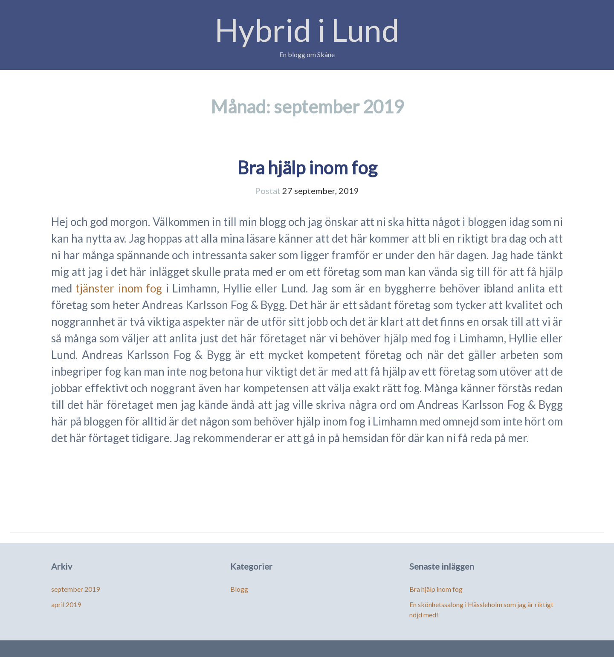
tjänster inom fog (120, 288)
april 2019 (66, 604)
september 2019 (75, 589)
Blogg (239, 589)
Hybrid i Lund (307, 30)
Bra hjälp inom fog (307, 167)
